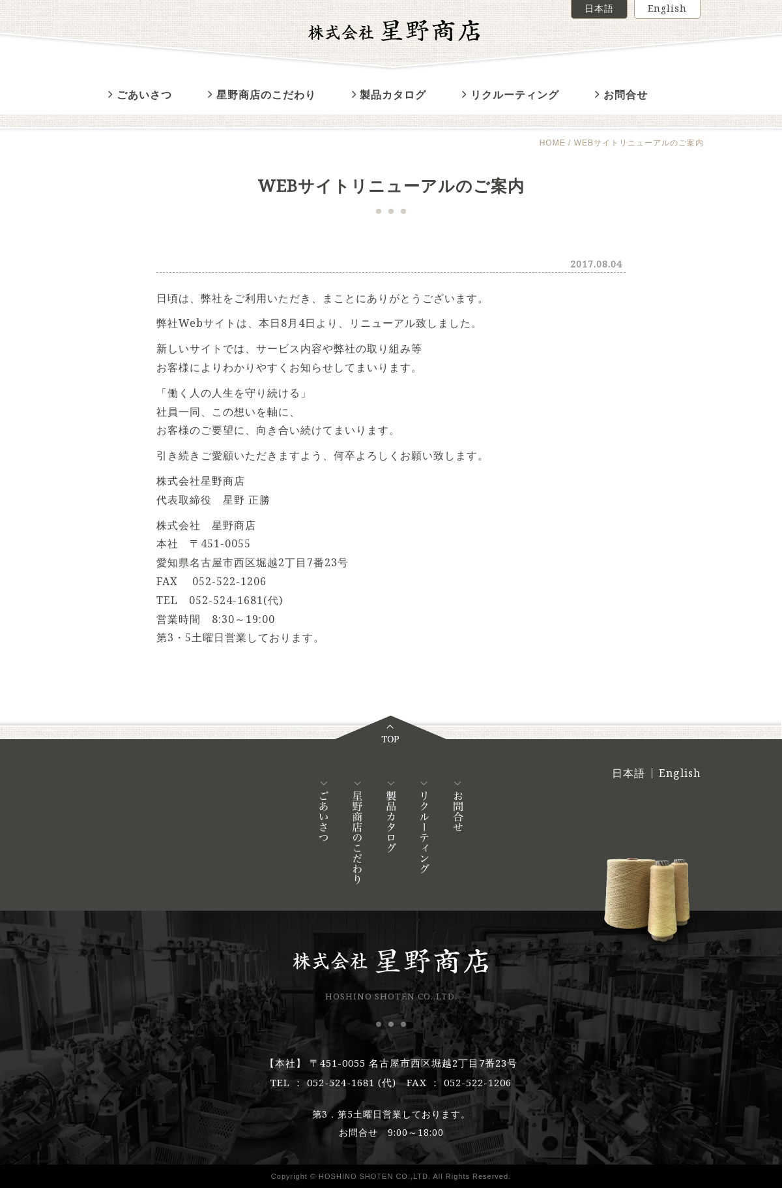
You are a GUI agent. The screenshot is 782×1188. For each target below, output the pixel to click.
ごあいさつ (140, 94)
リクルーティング (510, 94)
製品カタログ (389, 94)
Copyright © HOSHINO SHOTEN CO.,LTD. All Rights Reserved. (391, 1176)
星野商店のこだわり (262, 94)
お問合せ (621, 94)
